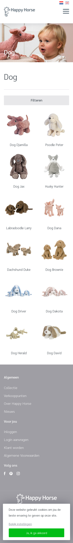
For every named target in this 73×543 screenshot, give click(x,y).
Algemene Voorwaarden (21, 455)
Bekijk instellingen (20, 524)
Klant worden (14, 447)
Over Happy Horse (17, 403)
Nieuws (9, 411)
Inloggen (10, 431)
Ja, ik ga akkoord (36, 533)
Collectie (10, 387)
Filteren (36, 100)
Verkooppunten (15, 395)
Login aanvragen (16, 439)
